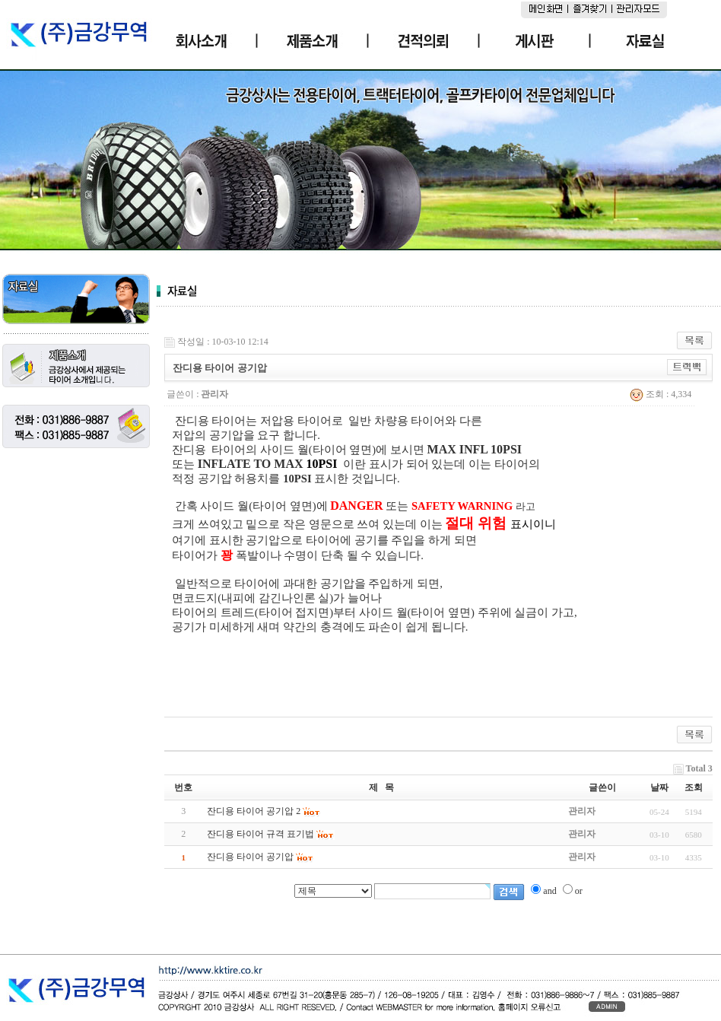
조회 (693, 787)
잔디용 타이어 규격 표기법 (260, 834)
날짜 (659, 787)
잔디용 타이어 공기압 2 (253, 811)
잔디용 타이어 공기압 (250, 856)
